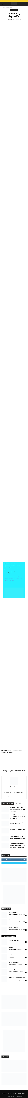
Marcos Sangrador (12, 949)
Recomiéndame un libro (8, 1092)
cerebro (9, 750)
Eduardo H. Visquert (13, 941)
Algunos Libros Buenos (13, 914)
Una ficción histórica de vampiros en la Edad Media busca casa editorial (17, 838)
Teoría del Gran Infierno (15, 955)
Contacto (9, 1093)
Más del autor (18, 803)
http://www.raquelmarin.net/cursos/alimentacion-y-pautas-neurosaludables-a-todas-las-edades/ (13, 578)
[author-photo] (14, 784)
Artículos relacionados (7, 803)
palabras (4, 752)
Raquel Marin (11, 19)
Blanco (10, 920)
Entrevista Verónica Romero (17, 829)
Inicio (2, 7)
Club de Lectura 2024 (19, 1092)
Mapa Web (4, 1093)
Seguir (24, 859)
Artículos (7, 7)
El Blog (11, 7)
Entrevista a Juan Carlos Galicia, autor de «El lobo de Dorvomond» (17, 809)
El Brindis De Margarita (21, 770)
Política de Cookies (22, 1093)
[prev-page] (2, 851)
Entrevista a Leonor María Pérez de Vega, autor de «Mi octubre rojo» (17, 816)
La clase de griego (14, 927)
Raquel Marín (10, 752)
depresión (15, 750)
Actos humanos (13, 912)
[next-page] (5, 851)
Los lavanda (12, 970)
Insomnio (20, 750)
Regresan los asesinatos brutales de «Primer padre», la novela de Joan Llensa (17, 845)
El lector (11, 947)
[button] (2, 4)
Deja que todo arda (14, 940)
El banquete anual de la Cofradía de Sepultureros (7, 771)
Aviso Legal (14, 1093)
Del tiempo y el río (14, 962)
